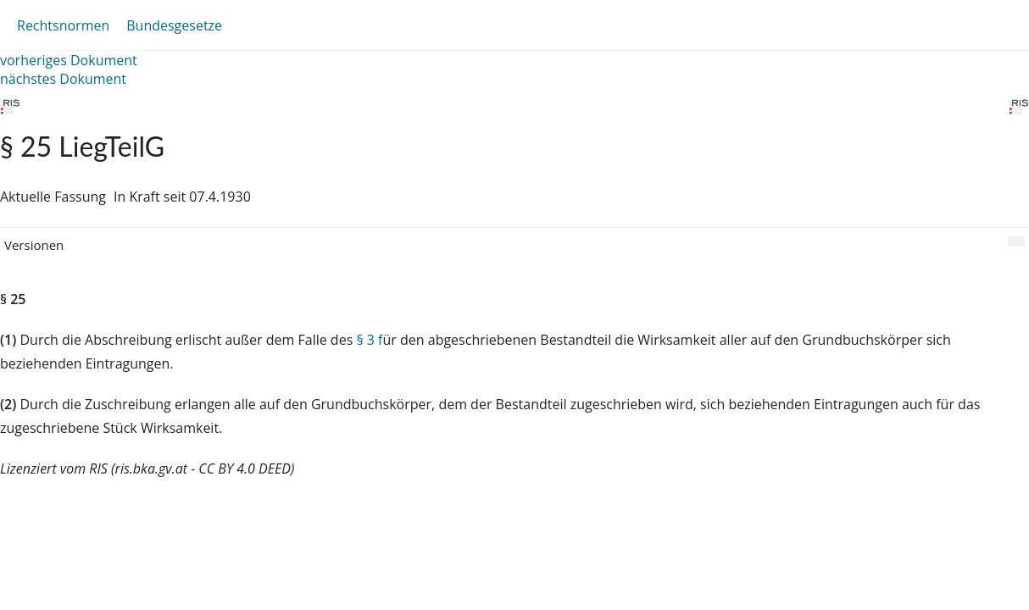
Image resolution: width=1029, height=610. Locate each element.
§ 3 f (369, 339)
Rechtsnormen (63, 25)
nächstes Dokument (63, 78)
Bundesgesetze (174, 25)
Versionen (34, 244)
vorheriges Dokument (68, 60)
